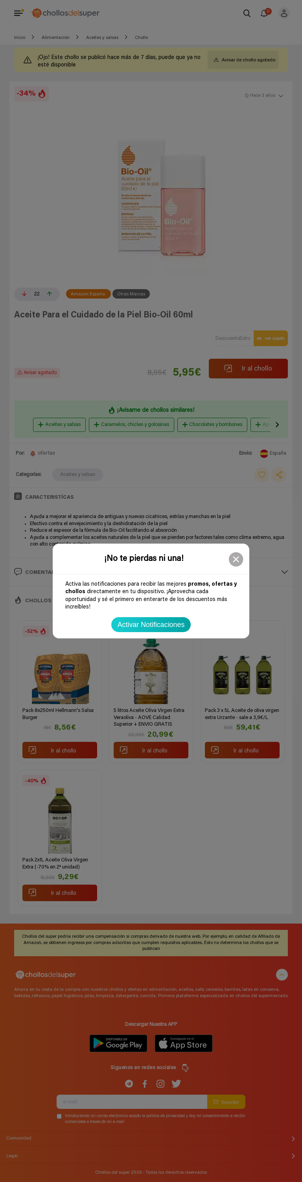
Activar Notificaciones (151, 625)
